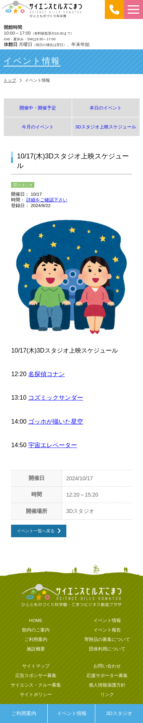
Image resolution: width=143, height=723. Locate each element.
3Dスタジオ (119, 713)
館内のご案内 (36, 629)
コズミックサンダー (55, 397)
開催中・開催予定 (37, 107)
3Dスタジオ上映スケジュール (106, 126)
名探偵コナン (46, 374)
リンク (107, 694)
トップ (9, 80)
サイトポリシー (36, 694)
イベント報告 (107, 629)
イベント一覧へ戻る (36, 530)
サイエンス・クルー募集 (36, 684)
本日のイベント (106, 107)
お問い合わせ (107, 665)
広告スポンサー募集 (35, 675)
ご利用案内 (23, 713)
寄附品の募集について (107, 639)
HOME (35, 620)
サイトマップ (36, 665)
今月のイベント (38, 126)
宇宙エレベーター (52, 445)
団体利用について (107, 648)
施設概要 (36, 648)
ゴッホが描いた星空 (55, 421)
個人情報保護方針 (107, 684)
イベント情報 (72, 713)
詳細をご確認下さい (46, 199)
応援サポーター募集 (107, 675)
